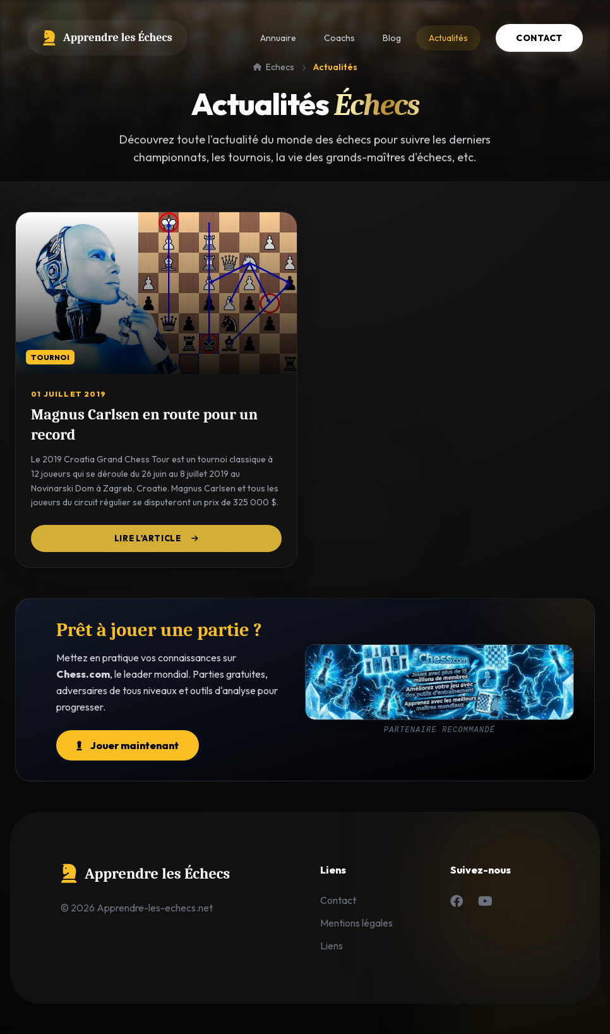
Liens (331, 945)
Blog (392, 38)
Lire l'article (156, 538)
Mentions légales (356, 923)
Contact (539, 38)
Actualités (448, 38)
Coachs (339, 38)
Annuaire (278, 38)
